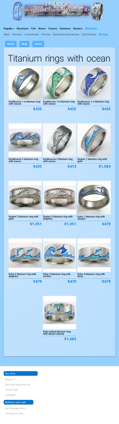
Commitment (32, 34)
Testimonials (11, 389)
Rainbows (65, 28)
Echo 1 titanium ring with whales (91, 217)
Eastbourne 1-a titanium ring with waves (24, 102)
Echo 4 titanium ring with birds (91, 275)
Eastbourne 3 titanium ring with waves (58, 160)
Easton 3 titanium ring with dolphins (58, 217)
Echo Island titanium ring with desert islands (57, 332)
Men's (7, 34)
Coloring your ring (14, 413)
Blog (24, 43)
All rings (103, 34)
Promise (45, 34)
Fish (33, 28)
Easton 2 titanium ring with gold (23, 217)
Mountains (23, 28)
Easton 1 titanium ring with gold (92, 160)
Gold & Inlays (89, 34)
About (38, 43)
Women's (17, 34)
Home (10, 43)
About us (9, 379)
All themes (91, 28)
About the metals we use (17, 384)
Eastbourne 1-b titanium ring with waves (59, 102)
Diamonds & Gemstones (66, 34)
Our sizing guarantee (15, 408)
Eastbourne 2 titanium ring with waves (23, 160)
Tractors (52, 28)
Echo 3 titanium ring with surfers (57, 275)
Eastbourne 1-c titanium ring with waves (93, 102)
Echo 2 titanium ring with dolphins (22, 275)
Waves (42, 28)
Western (77, 28)
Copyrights (10, 394)
